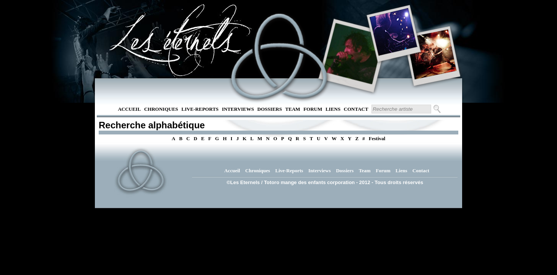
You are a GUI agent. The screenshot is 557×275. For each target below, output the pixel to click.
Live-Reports (199, 109)
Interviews (238, 109)
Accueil (129, 109)
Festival (377, 138)
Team (292, 109)
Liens (333, 109)
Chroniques (161, 109)
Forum (312, 109)
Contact (356, 109)
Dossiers (269, 109)
